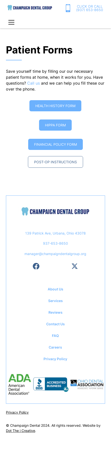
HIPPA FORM (55, 125)
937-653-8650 (55, 243)
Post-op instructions (55, 162)
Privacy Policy (55, 359)
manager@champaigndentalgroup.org (55, 254)
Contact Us (55, 324)
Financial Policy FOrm (55, 144)
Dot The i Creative (20, 430)
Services (55, 301)
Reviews (55, 312)
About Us (55, 289)
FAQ (55, 335)
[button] (10, 22)
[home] (29, 8)
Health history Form (55, 106)
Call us (33, 83)
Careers (55, 347)
